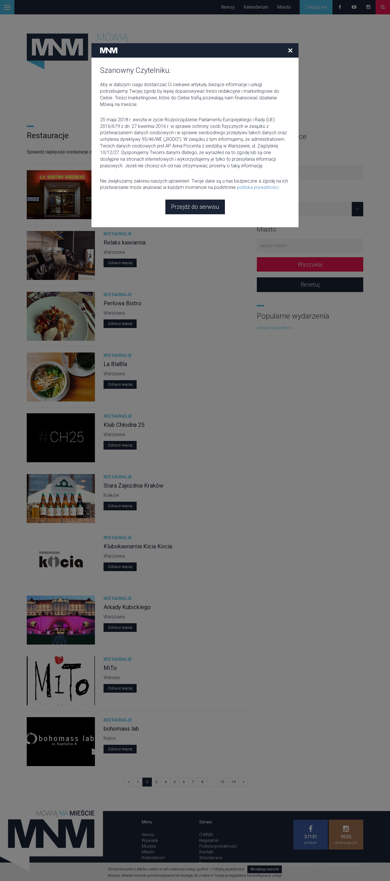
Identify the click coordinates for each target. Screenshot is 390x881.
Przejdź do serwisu (195, 169)
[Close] (290, 12)
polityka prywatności (258, 149)
